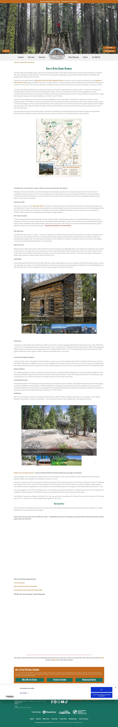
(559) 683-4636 (18, 702)
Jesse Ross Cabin (38, 206)
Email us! (17, 703)
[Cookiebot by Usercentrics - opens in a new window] (9, 724)
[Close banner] (115, 714)
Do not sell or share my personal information (101, 722)
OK (101, 717)
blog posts (54, 660)
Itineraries (16, 62)
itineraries (101, 658)
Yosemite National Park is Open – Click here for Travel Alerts (59, 1)
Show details (23, 720)
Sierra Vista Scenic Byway (27, 62)
